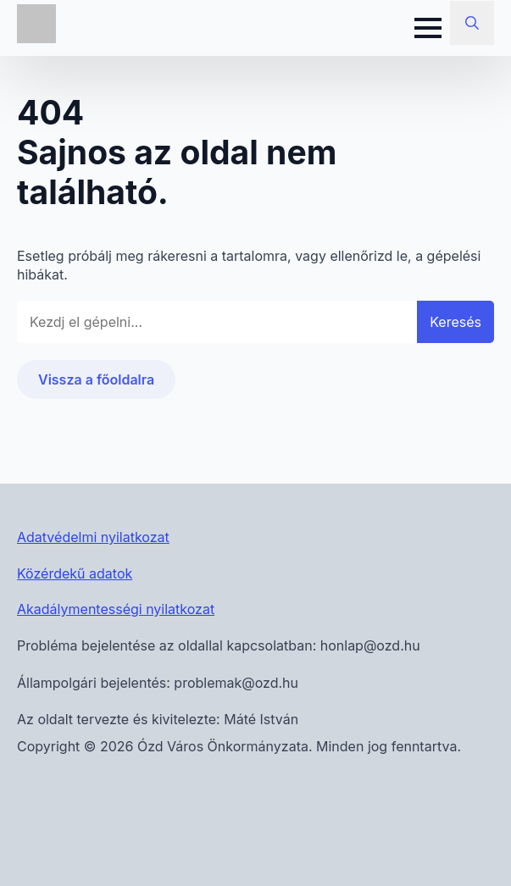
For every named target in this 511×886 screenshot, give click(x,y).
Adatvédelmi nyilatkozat (93, 537)
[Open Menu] (428, 28)
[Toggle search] (472, 23)
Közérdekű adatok (74, 573)
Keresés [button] (455, 321)
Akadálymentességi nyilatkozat (115, 609)
